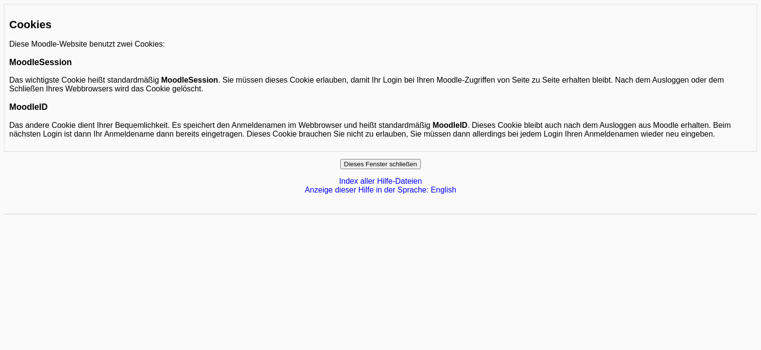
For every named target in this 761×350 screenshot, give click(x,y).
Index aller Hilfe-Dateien (380, 181)
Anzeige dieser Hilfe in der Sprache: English (380, 190)
